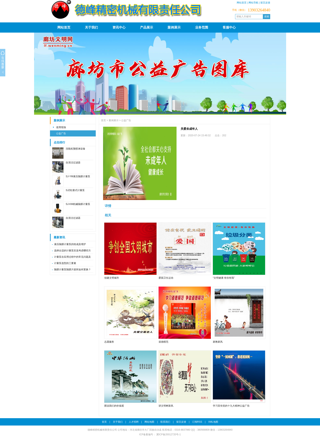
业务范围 (201, 27)
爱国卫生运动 (166, 277)
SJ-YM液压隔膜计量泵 (78, 176)
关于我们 (91, 27)
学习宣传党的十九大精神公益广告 (231, 405)
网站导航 (253, 2)
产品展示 (146, 27)
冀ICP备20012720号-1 (168, 434)
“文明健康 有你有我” (224, 277)
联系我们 (165, 421)
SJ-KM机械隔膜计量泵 (78, 204)
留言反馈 (265, 2)
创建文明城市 (111, 277)
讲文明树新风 (166, 405)
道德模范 (163, 341)
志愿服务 (109, 341)
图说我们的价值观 (114, 405)
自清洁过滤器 (73, 162)
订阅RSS (197, 421)
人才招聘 (134, 421)
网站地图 (149, 421)
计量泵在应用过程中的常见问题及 (72, 256)
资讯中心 (119, 27)
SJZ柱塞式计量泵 (75, 190)
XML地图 (213, 421)
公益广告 (61, 133)
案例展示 (174, 27)
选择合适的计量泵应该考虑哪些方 (72, 250)
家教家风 (218, 341)
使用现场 (61, 127)
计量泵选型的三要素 (65, 263)
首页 (103, 120)
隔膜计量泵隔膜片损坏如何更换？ (72, 269)
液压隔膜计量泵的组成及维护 (70, 244)
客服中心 (229, 27)
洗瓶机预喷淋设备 (75, 148)
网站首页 (242, 2)
